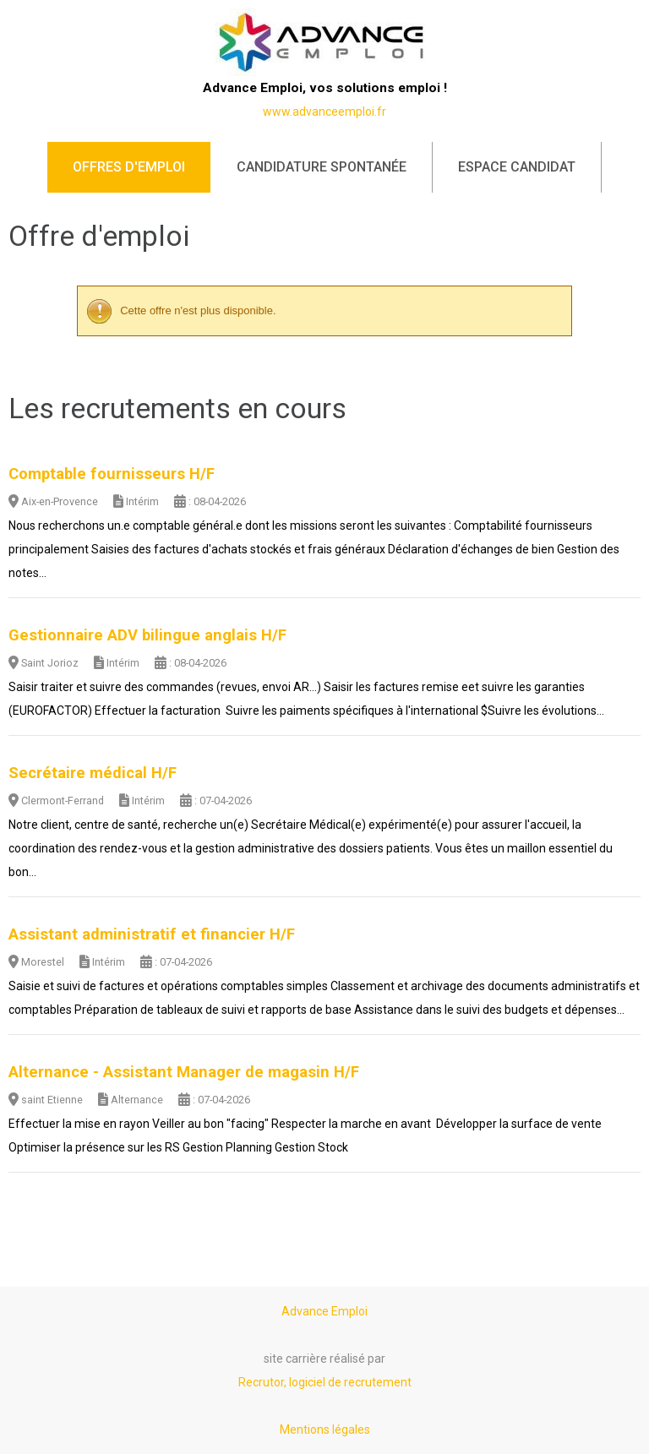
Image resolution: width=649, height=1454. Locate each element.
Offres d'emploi (129, 167)
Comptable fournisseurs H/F (111, 474)
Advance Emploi (324, 1311)
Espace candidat (516, 167)
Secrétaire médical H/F (92, 773)
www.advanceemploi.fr (324, 111)
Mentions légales (325, 1429)
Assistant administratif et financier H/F (151, 934)
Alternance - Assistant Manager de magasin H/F (183, 1072)
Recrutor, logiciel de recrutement (325, 1382)
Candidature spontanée (321, 167)
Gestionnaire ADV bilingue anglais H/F (147, 635)
